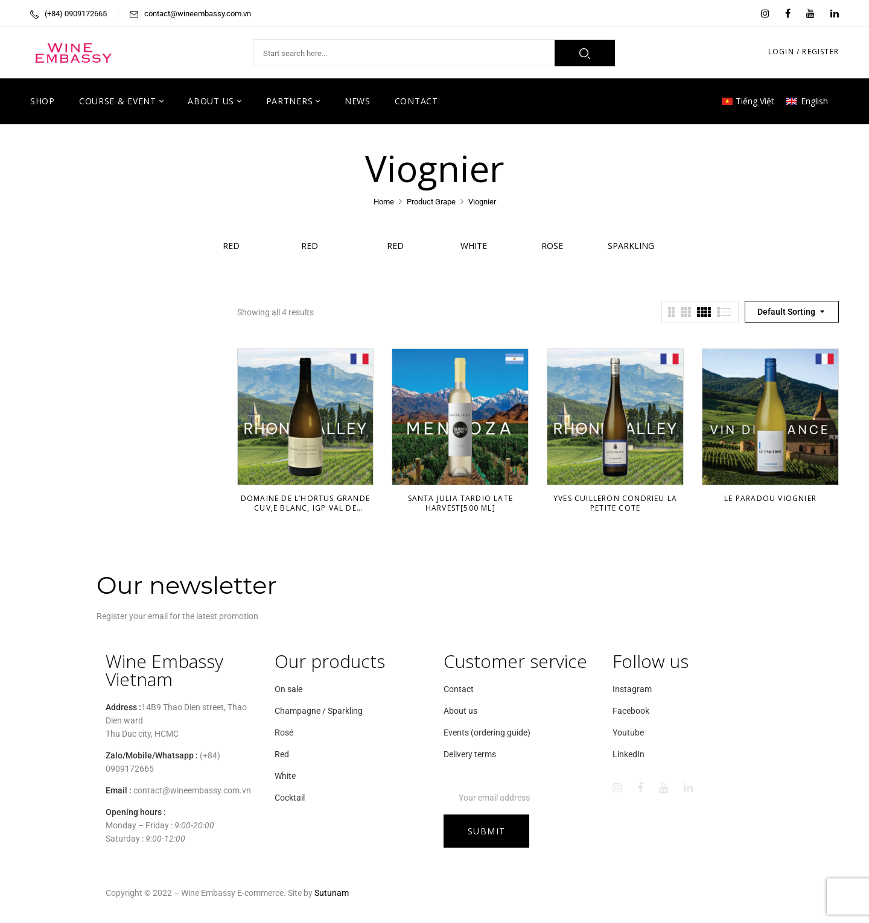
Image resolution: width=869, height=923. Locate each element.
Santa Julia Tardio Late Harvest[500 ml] (461, 503)
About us (460, 711)
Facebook (631, 711)
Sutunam (331, 893)
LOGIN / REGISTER (803, 51)
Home (384, 201)
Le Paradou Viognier (770, 498)
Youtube (628, 732)
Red (238, 245)
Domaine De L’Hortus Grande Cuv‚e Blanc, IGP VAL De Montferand (305, 508)
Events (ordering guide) (487, 732)
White (473, 245)
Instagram (632, 689)
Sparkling (631, 245)
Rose (552, 245)
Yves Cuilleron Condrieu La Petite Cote (615, 503)
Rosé (284, 732)
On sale (288, 689)
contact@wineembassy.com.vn (197, 13)
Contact (459, 689)
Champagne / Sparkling (319, 711)
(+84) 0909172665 (76, 13)
